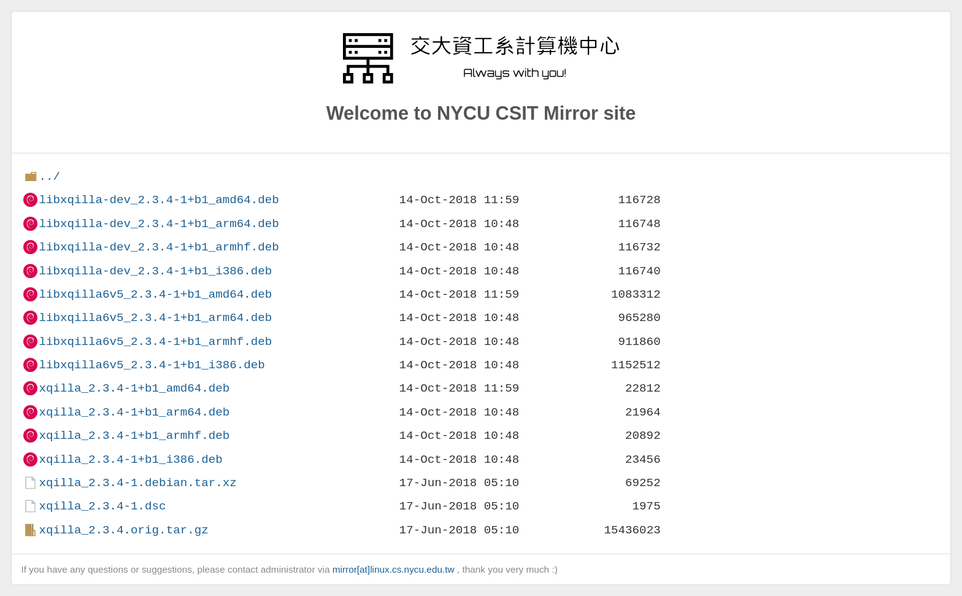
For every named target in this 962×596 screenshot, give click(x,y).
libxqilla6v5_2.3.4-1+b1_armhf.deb (155, 341)
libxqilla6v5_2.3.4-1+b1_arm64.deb (155, 317)
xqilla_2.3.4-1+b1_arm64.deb (134, 412)
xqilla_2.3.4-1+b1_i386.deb (130, 459)
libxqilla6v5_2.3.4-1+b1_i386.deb (151, 365)
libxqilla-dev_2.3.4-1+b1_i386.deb (155, 271)
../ (49, 176)
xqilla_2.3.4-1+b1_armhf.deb (134, 435)
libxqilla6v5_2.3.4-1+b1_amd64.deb (155, 294)
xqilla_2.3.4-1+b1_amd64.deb (134, 388)
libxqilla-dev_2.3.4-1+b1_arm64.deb (159, 223)
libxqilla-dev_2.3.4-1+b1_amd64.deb (159, 200)
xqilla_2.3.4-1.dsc (102, 506)
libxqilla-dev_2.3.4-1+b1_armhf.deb (159, 247)
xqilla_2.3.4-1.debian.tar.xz (137, 482)
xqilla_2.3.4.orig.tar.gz (123, 530)
